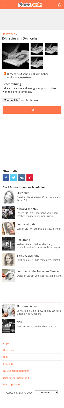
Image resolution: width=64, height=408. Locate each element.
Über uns (8, 350)
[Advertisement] (32, 19)
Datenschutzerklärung (16, 377)
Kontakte (8, 364)
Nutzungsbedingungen (16, 370)
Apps (6, 343)
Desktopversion (12, 384)
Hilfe (5, 357)
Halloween (8, 34)
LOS (32, 110)
